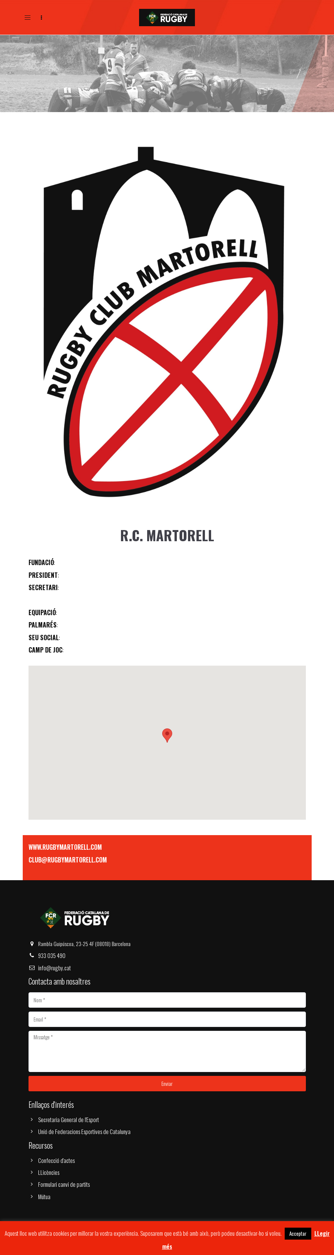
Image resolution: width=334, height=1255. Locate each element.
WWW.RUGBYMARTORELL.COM (65, 847)
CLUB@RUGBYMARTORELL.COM (68, 859)
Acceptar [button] (298, 1233)
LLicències (48, 1172)
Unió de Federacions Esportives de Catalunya (84, 1131)
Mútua (44, 1196)
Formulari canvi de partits (64, 1184)
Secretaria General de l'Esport (68, 1119)
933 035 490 (51, 955)
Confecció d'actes (56, 1160)
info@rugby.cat (54, 967)
